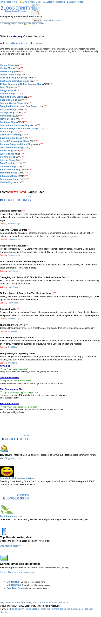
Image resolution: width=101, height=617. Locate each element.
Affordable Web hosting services (17, 478)
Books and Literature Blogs (14, 81)
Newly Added (76, 2)
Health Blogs (7, 182)
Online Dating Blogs (10, 74)
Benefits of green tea (11, 516)
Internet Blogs (7, 160)
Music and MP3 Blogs (11, 97)
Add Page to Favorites (36, 24)
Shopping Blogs (8, 100)
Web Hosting (7, 71)
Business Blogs (8, 122)
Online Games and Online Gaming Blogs (21, 84)
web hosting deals (9, 546)
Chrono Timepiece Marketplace (15, 572)
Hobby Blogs (7, 68)
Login (53, 602)
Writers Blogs (7, 154)
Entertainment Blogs (11, 169)
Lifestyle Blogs (8, 112)
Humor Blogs (7, 65)
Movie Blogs (6, 131)
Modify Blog (31, 602)
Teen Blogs (6, 87)
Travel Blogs (6, 119)
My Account (7, 602)
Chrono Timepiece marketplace (67, 609)
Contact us (63, 602)
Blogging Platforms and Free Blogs (18, 106)
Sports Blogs (7, 150)
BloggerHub (13, 581)
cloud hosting (32, 609)
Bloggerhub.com (13, 458)
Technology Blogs (9, 179)
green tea (45, 609)
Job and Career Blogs (11, 103)
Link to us (44, 602)
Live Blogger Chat (32, 2)
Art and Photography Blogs (14, 141)
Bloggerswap (14, 585)
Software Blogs (8, 166)
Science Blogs (7, 93)
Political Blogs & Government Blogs (19, 128)
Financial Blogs (8, 109)
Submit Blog (5, 24)
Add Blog (19, 602)
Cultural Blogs (7, 157)
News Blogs (6, 115)
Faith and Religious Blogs (13, 77)
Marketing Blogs (8, 172)
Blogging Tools (8, 90)
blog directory (17, 609)
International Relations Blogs (15, 125)
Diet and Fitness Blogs (12, 147)
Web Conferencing (10, 134)
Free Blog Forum (16, 588)
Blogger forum (10, 2)
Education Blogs (9, 176)
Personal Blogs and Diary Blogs (17, 144)
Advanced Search (51, 20)
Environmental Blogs (11, 138)
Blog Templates (8, 163)
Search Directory (17, 24)
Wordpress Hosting (55, 2)
